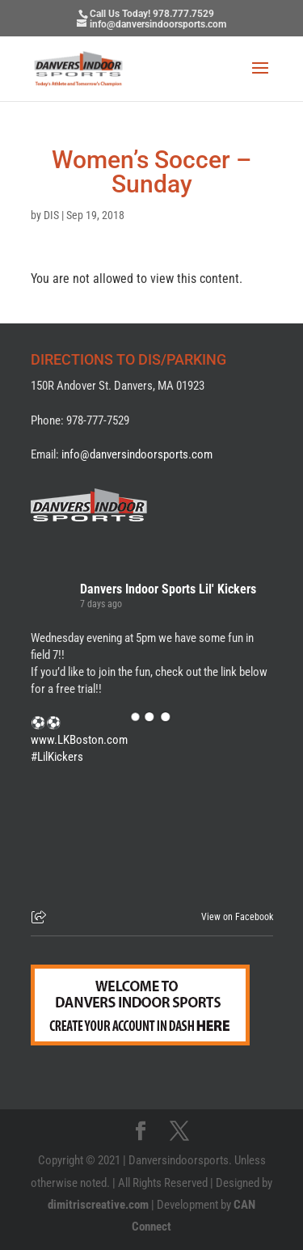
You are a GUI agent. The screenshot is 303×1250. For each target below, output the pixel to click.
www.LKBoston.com (79, 740)
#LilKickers (57, 757)
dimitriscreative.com (98, 1204)
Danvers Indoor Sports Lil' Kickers (168, 589)
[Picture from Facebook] (91, 832)
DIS (51, 215)
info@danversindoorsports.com (137, 454)
